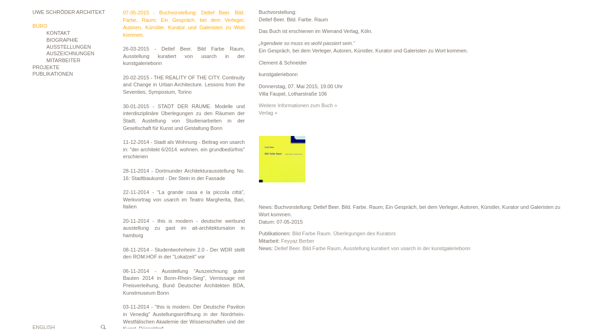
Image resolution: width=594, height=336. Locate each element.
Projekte (45, 67)
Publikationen (52, 74)
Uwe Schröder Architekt (68, 12)
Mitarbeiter (63, 60)
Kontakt (58, 33)
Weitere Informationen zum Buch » (298, 105)
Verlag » (268, 113)
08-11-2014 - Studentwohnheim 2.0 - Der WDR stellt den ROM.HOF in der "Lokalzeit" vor (184, 253)
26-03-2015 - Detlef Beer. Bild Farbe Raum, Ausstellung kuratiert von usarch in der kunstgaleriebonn (184, 56)
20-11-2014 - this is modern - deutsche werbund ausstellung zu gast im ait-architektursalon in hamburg (184, 228)
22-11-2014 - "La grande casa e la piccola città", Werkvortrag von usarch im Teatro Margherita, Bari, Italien (184, 199)
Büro (39, 26)
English (43, 327)
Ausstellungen (68, 47)
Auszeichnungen (70, 53)
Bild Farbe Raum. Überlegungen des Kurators (344, 233)
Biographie (62, 40)
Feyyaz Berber (298, 241)
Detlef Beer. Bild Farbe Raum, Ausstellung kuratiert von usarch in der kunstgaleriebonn (372, 248)
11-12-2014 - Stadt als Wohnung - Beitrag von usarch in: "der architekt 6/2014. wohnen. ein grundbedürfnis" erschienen (184, 149)
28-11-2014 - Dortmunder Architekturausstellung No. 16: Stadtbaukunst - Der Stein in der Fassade (184, 174)
